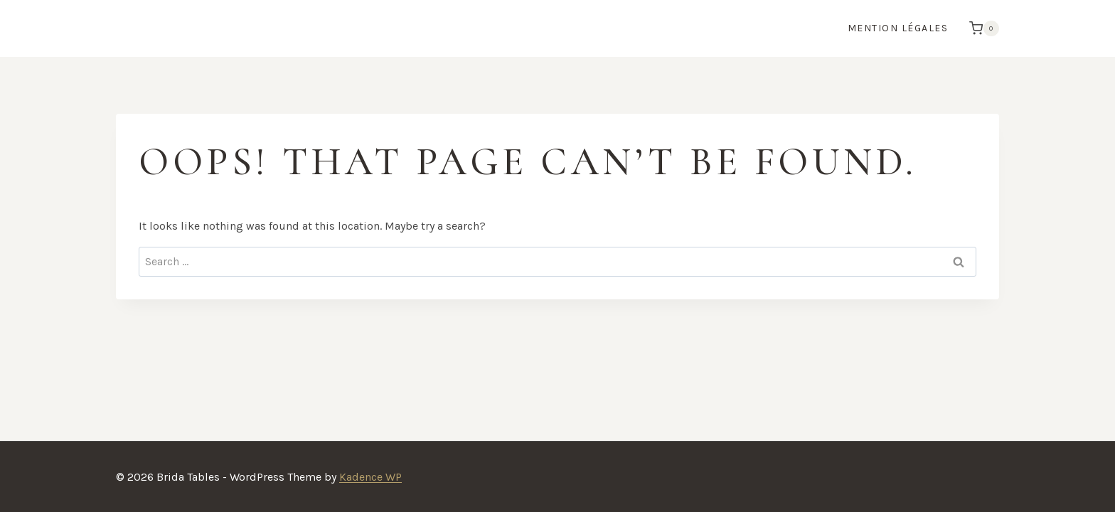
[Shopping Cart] (980, 28)
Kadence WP (370, 477)
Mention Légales (898, 28)
